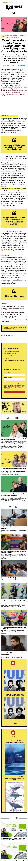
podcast (6, 37)
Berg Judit (11, 244)
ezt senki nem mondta (9, 36)
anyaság (9, 37)
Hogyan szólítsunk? (8, 377)
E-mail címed (7, 372)
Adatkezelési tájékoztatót (14, 386)
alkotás (18, 37)
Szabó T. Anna (12, 80)
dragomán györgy (19, 36)
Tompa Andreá (16, 90)
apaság (12, 37)
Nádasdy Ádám (14, 92)
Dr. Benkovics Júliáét (13, 94)
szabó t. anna (24, 36)
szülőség (15, 37)
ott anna (14, 36)
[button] (1, 13)
